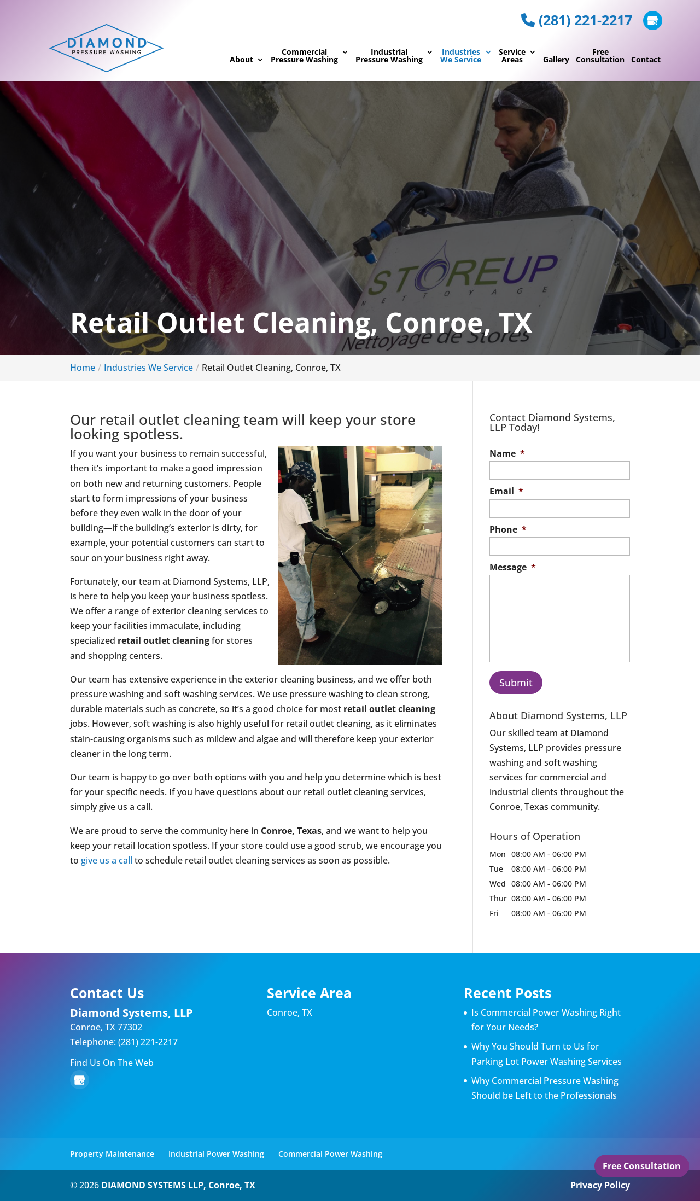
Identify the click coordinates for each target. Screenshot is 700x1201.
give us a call (106, 860)
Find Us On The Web (112, 1063)
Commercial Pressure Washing (304, 56)
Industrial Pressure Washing (389, 56)
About (241, 60)
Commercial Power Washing (330, 1153)
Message (512, 567)
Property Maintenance (112, 1153)
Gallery (556, 60)
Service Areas (512, 56)
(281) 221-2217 (576, 19)
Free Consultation (600, 56)
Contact (646, 60)
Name (507, 453)
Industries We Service (460, 56)
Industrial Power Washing (216, 1153)
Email (506, 491)
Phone (508, 529)
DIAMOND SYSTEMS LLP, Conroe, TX (178, 1185)
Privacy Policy (600, 1185)
